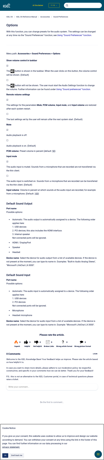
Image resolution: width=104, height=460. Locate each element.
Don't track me (16, 455)
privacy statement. (11, 447)
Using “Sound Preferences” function (74, 35)
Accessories (45, 17)
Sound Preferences (60, 17)
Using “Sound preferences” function (73, 89)
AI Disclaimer (38, 5)
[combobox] (83, 5)
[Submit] (67, 5)
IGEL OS (9, 17)
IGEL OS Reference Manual (26, 17)
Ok (5, 455)
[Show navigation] (98, 454)
